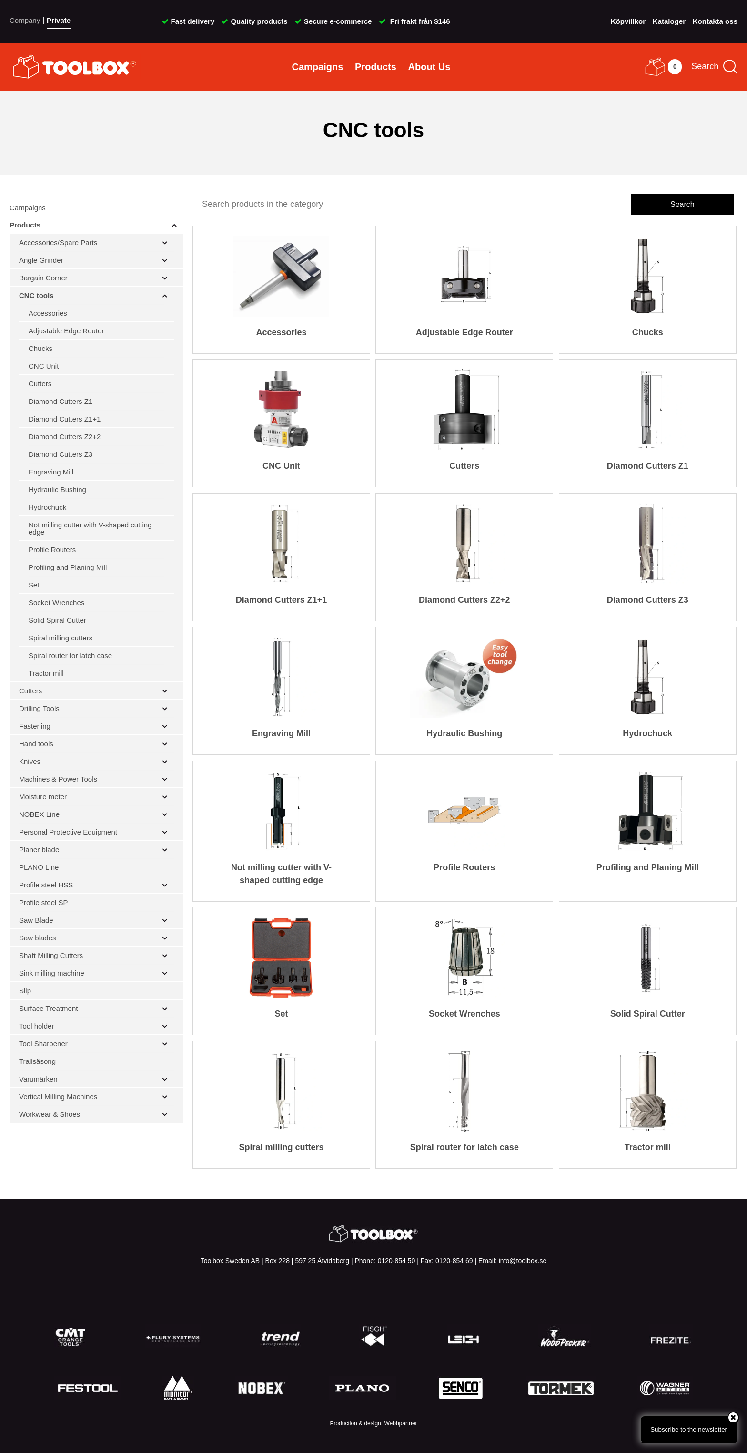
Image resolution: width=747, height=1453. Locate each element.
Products (375, 67)
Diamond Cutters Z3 (60, 454)
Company (25, 20)
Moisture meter (43, 797)
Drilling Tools (39, 708)
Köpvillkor (628, 21)
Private (59, 20)
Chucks (40, 348)
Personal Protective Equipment (68, 832)
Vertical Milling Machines (58, 1096)
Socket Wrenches (56, 602)
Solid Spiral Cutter (57, 620)
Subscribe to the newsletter (693, 1424)
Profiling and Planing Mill (68, 567)
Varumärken (38, 1079)
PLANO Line (39, 867)
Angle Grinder (41, 260)
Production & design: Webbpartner (373, 1423)
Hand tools (36, 744)
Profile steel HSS (46, 885)
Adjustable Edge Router (66, 331)
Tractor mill (46, 673)
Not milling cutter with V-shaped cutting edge (90, 528)
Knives (29, 761)
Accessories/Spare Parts (58, 242)
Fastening (34, 726)
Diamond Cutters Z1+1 (65, 419)
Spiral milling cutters (60, 638)
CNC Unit (44, 366)
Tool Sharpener (43, 1044)
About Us (429, 67)
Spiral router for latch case (70, 655)
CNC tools (36, 295)
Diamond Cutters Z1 (60, 401)
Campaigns (317, 67)
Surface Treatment (48, 1008)
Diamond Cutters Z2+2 (65, 437)
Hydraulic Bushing (57, 489)
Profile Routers (52, 550)
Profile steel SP (43, 902)
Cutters (40, 384)
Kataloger (669, 21)
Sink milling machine (51, 973)
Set (34, 585)
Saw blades (37, 938)
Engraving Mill (51, 472)
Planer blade (39, 849)
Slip (25, 991)
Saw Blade (36, 920)
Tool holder (36, 1026)
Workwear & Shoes (49, 1114)
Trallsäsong (37, 1061)
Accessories (48, 313)
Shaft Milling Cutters (51, 955)
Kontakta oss (715, 21)
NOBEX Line (39, 814)
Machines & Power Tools (58, 779)
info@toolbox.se (523, 1261)
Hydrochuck (47, 507)
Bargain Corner (43, 278)
